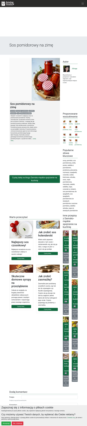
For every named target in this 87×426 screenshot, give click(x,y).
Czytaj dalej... (21, 258)
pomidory (31, 111)
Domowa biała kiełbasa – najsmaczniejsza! (66, 367)
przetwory (13, 113)
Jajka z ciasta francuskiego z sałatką (66, 331)
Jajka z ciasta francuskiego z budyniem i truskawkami (75, 296)
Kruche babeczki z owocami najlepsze (66, 244)
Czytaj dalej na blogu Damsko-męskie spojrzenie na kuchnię (34, 179)
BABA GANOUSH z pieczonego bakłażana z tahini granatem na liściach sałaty (75, 251)
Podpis (11, 397)
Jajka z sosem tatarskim (75, 363)
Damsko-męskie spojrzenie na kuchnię (66, 258)
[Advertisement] (44, 22)
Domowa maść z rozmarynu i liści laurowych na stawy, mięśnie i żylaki (66, 287)
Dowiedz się (71, 417)
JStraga (70, 69)
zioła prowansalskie (25, 113)
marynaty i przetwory (22, 111)
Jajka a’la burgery (75, 332)
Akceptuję (6, 423)
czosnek (13, 111)
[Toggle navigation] (82, 4)
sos (18, 113)
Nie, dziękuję (17, 423)
